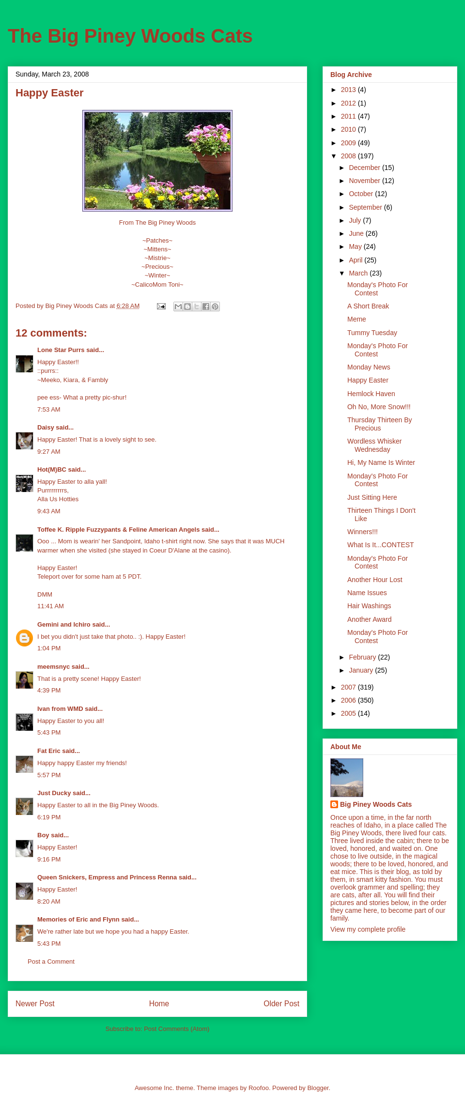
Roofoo (258, 1088)
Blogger (317, 1088)
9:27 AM (49, 451)
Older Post (281, 1003)
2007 (349, 687)
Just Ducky (54, 793)
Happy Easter (367, 380)
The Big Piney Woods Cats (130, 35)
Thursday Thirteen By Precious (379, 424)
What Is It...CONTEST (380, 545)
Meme (356, 319)
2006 (349, 700)
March (359, 273)
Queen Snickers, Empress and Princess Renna (107, 877)
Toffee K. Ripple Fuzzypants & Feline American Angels (118, 529)
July (356, 220)
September (366, 207)
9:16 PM (49, 859)
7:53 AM (49, 409)
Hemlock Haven (371, 394)
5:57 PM (49, 775)
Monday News (368, 367)
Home (159, 1003)
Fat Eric (49, 750)
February (363, 657)
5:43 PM (49, 732)
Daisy (45, 427)
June (357, 233)
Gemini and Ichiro (64, 624)
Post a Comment (51, 961)
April (356, 260)
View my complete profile (367, 929)
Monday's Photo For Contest (377, 289)
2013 (349, 89)
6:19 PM (49, 817)
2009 (349, 143)
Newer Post (35, 1003)
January (362, 670)
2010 (349, 129)
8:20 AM (49, 901)
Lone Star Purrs (61, 350)
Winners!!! (362, 532)
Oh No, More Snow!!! (379, 407)
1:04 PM (49, 648)
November (365, 180)
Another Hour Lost (375, 580)
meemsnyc (53, 666)
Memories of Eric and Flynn (78, 919)
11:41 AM (50, 606)
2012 (349, 103)
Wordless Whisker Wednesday (374, 445)
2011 (349, 116)
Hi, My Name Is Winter (381, 462)
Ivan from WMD (60, 708)
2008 (349, 156)
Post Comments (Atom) (176, 1028)
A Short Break (368, 306)
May (356, 246)
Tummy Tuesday (372, 333)
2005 (349, 713)
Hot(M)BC (51, 469)
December (365, 167)
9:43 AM (49, 511)
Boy (43, 835)
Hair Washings (369, 606)
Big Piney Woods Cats (376, 804)
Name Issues (367, 593)
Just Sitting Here (372, 497)
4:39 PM (49, 690)
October (362, 194)
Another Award (369, 619)
